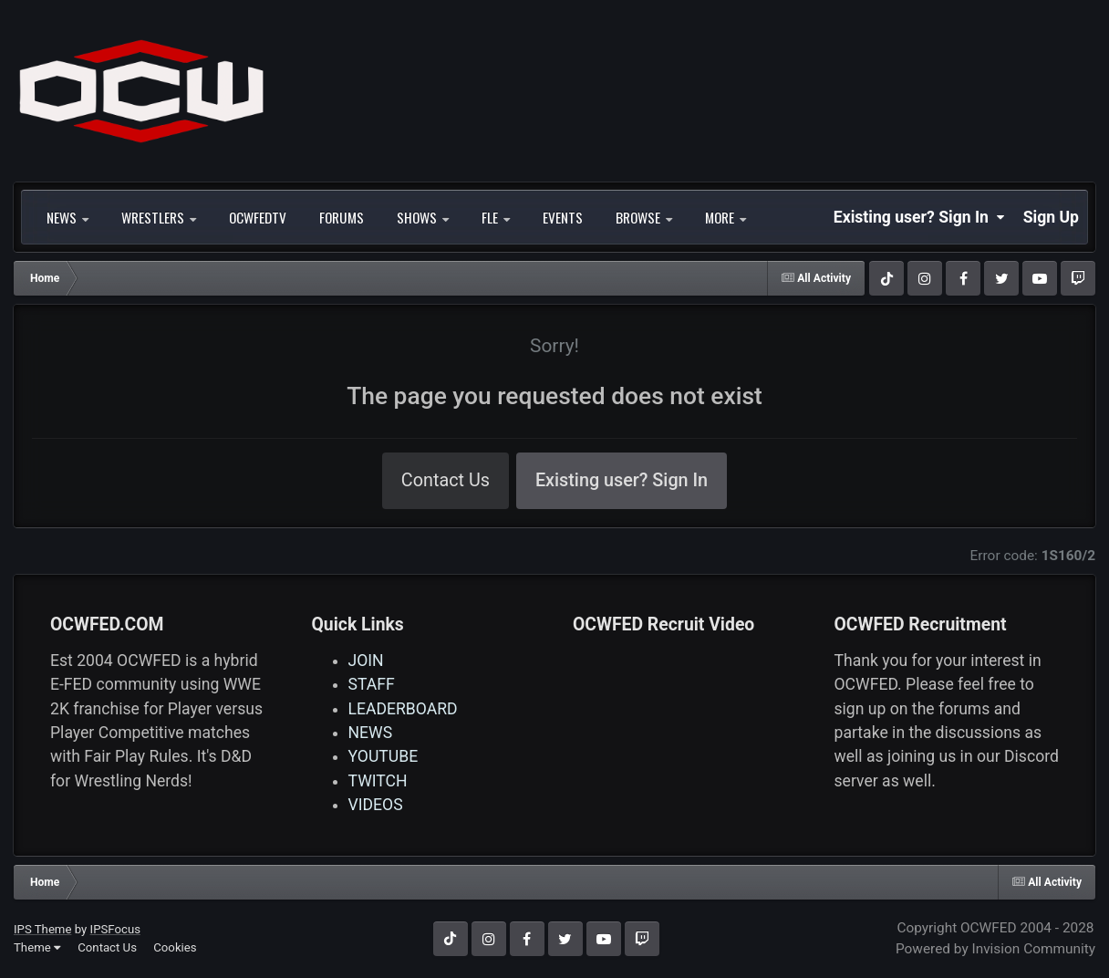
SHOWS (422, 217)
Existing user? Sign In (919, 217)
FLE (495, 217)
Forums (341, 217)
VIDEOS (375, 805)
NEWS (67, 217)
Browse (644, 217)
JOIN (366, 660)
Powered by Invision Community (995, 949)
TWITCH (378, 781)
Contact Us (445, 480)
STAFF (371, 684)
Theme (37, 947)
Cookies (174, 947)
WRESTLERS (158, 217)
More (725, 217)
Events (562, 217)
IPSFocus (115, 929)
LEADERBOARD (403, 709)
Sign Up (1051, 217)
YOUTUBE (383, 756)
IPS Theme (42, 929)
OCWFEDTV (257, 217)
